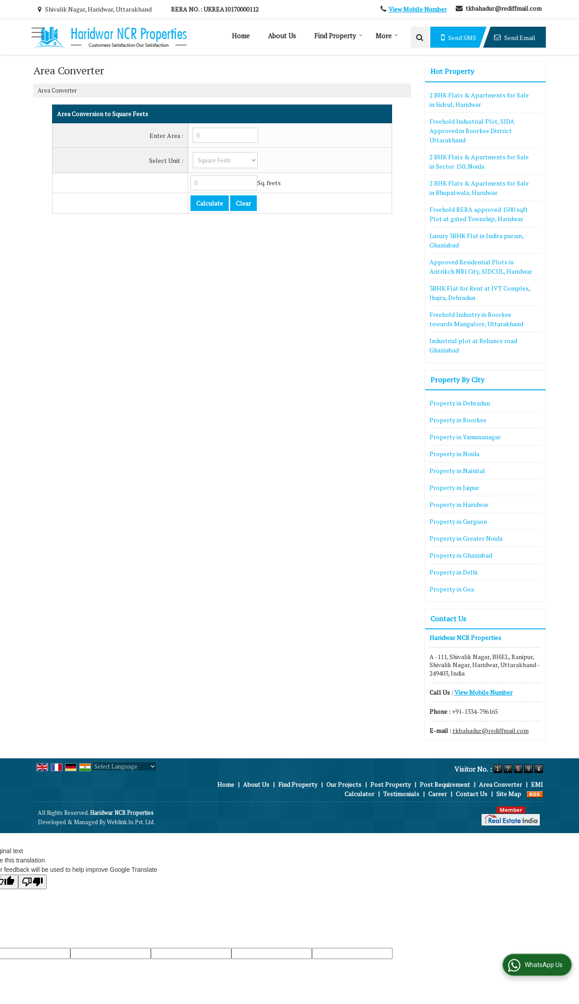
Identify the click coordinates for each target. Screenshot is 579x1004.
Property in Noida (454, 453)
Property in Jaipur (454, 487)
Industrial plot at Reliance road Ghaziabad (473, 345)
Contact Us (471, 793)
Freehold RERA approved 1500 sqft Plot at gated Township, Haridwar (478, 214)
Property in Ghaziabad (460, 555)
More (387, 35)
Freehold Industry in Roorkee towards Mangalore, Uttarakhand (476, 319)
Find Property (338, 35)
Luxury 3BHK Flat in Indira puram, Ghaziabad (476, 240)
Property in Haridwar (459, 504)
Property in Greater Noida (465, 538)
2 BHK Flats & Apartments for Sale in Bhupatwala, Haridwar (479, 188)
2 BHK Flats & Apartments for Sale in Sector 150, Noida (479, 161)
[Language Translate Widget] (124, 766)
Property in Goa (451, 589)
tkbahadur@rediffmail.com (504, 8)
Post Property (390, 784)
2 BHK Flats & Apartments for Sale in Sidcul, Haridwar (479, 100)
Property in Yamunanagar (465, 437)
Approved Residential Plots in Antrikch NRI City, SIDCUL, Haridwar (480, 266)
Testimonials (401, 793)
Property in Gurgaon (458, 521)
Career (437, 793)
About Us (282, 35)
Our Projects (343, 784)
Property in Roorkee (457, 420)
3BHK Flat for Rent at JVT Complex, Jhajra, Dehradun (479, 293)
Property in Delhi (453, 572)
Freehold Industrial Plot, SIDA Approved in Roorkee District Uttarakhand (471, 130)
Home (241, 35)
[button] (418, 9)
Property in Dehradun (459, 403)
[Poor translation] (32, 881)
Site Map (508, 793)
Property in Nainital (457, 470)
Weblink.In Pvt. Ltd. (131, 822)
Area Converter (500, 784)
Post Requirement (445, 784)
